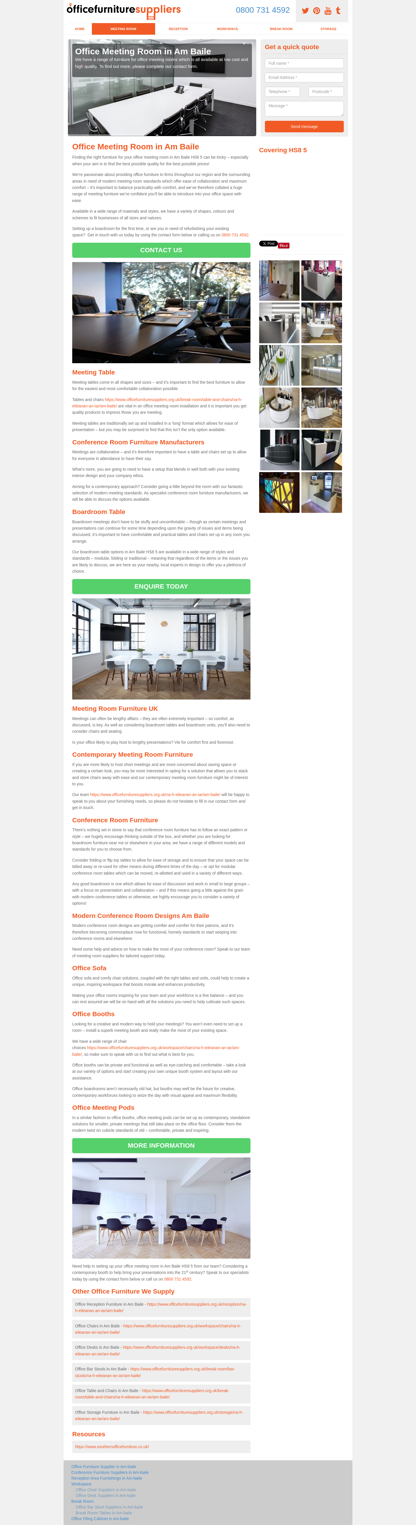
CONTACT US (161, 250)
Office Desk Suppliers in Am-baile (106, 1495)
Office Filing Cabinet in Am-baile (100, 1518)
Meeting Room (123, 29)
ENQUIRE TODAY (161, 586)
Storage (328, 29)
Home (80, 29)
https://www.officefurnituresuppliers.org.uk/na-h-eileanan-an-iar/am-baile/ (155, 794)
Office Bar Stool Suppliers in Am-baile (109, 1507)
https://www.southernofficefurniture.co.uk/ (112, 1446)
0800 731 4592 (263, 9)
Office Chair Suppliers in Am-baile (106, 1489)
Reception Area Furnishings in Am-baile (106, 1478)
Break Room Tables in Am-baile (104, 1513)
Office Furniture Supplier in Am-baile (103, 1466)
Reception (178, 29)
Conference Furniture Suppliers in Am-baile (110, 1472)
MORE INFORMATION (161, 1145)
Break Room (281, 29)
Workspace (227, 29)
